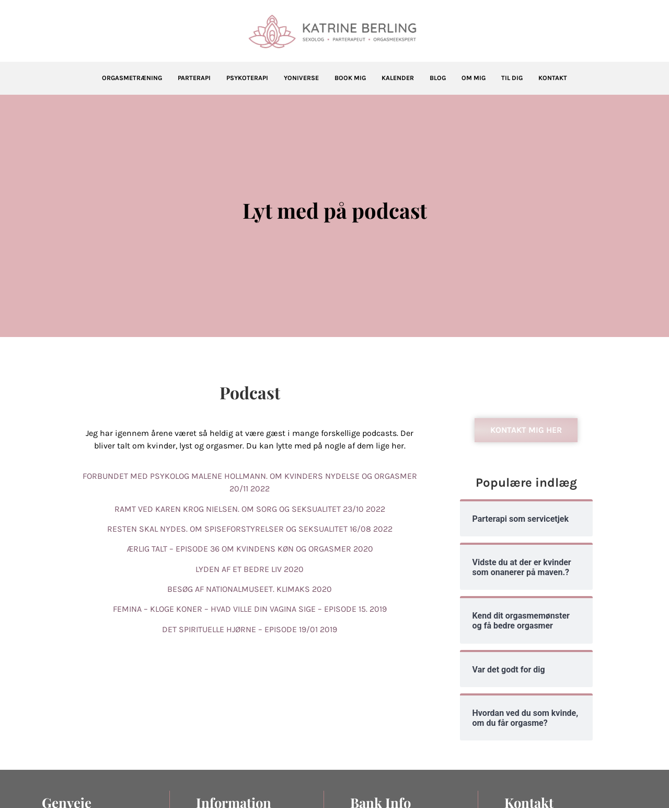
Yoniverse (301, 78)
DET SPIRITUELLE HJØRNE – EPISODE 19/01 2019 (249, 629)
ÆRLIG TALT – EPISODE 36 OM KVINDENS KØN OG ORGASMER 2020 (249, 549)
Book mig (350, 78)
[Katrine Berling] (334, 31)
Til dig (512, 78)
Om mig (474, 78)
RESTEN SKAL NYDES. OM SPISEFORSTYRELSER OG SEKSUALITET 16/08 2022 (250, 529)
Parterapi (194, 78)
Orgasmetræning (132, 78)
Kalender (398, 78)
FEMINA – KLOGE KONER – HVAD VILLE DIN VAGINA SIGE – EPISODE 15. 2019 (250, 609)
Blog (438, 78)
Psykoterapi (247, 78)
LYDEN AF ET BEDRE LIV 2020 (249, 569)
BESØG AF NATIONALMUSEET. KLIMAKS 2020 (249, 589)
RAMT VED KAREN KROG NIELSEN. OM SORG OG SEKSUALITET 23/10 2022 (249, 509)
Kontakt (552, 78)
